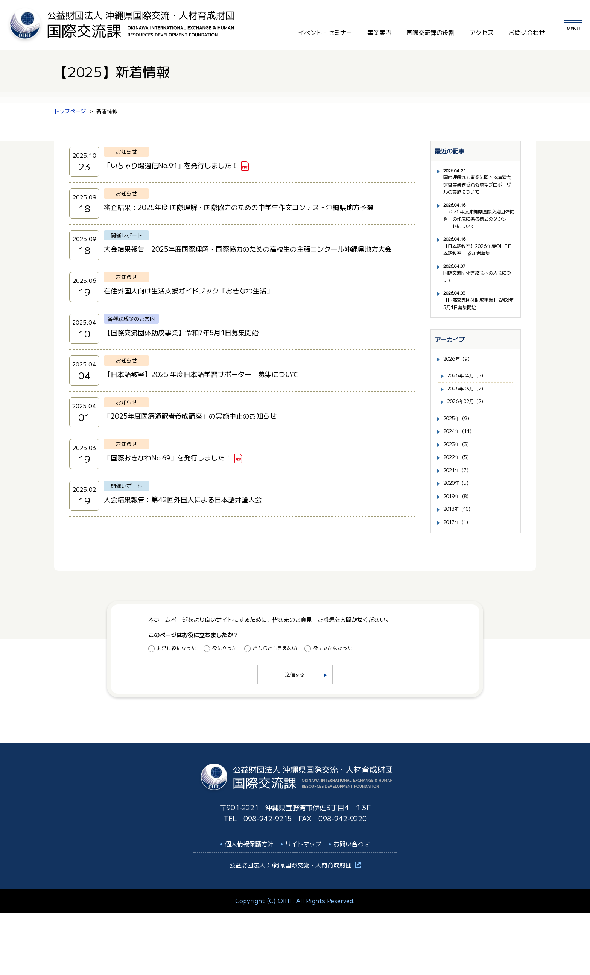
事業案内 (379, 29)
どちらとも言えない (275, 710)
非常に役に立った (176, 710)
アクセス (482, 29)
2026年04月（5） (471, 418)
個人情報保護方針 (249, 906)
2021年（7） (460, 525)
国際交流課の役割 (430, 29)
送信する (295, 737)
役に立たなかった (332, 710)
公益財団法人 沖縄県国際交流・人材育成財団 (290, 927)
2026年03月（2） (470, 433)
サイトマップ (303, 906)
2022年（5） (460, 511)
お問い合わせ (527, 29)
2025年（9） (460, 467)
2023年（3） (460, 496)
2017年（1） (461, 584)
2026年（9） (460, 400)
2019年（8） (460, 555)
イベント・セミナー (325, 29)
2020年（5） (460, 540)
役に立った (224, 710)
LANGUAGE (516, 14)
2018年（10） (462, 569)
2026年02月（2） (470, 448)
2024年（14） (463, 481)
